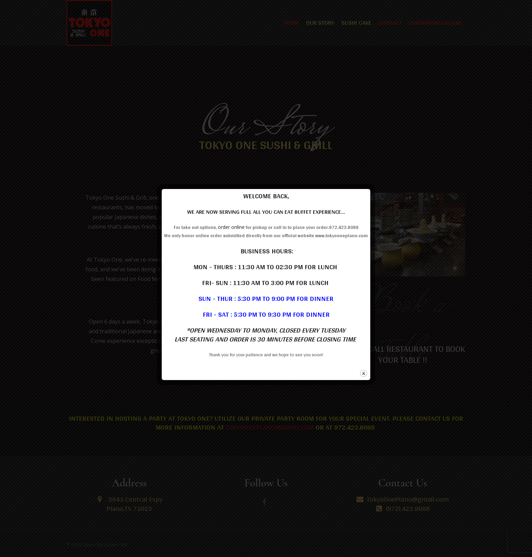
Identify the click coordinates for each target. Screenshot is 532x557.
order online (231, 227)
